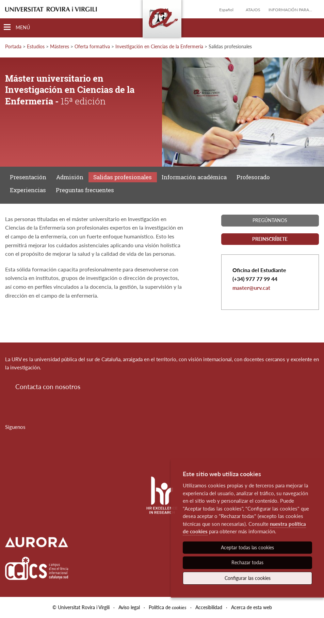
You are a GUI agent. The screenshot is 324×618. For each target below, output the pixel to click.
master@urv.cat (251, 287)
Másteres (59, 46)
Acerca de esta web (251, 607)
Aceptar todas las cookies (247, 547)
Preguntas (85, 190)
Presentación (28, 177)
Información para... (290, 9)
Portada (13, 46)
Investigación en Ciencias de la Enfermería (159, 46)
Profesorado (253, 177)
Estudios (36, 46)
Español (226, 9)
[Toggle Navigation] (16, 27)
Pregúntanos (270, 220)
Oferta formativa (92, 46)
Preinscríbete (270, 239)
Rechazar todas (247, 562)
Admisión (69, 177)
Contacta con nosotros (47, 386)
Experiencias (28, 190)
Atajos (253, 9)
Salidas (122, 177)
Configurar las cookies (248, 578)
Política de (168, 607)
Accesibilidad (208, 607)
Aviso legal (129, 607)
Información (194, 177)
